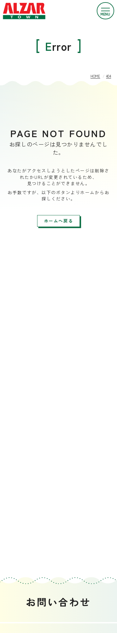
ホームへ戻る (58, 221)
